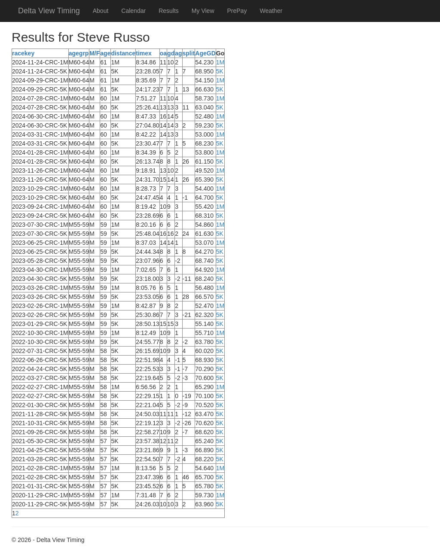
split (189, 53)
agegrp (79, 53)
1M (220, 62)
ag (178, 53)
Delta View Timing (49, 10)
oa (163, 53)
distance (123, 53)
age (105, 53)
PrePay (237, 10)
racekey (23, 53)
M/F (94, 53)
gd (170, 53)
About (101, 10)
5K (219, 71)
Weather (271, 10)
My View (203, 10)
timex (144, 53)
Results (169, 10)
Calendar (133, 10)
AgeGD (205, 53)
